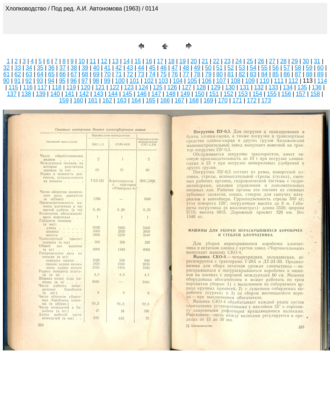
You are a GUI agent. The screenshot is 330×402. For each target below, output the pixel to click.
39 (85, 68)
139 (40, 94)
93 (40, 81)
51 (219, 68)
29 (294, 61)
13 (115, 61)
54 (253, 68)
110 (264, 81)
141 (70, 94)
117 (42, 87)
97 (84, 81)
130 (230, 87)
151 (214, 94)
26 (261, 61)
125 (158, 87)
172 (252, 100)
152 (228, 94)
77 (185, 74)
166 (165, 100)
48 (185, 68)
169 (208, 100)
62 (18, 74)
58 (298, 68)
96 (73, 81)
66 (62, 74)
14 (126, 61)
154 (257, 94)
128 (201, 87)
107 (221, 81)
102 (149, 81)
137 (12, 94)
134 (288, 87)
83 (253, 74)
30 (306, 61)
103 (163, 81)
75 (163, 74)
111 (279, 81)
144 (113, 94)
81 (231, 74)
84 (264, 74)
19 (182, 61)
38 (74, 68)
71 (118, 74)
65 (51, 74)
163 (121, 100)
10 (82, 61)
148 (171, 94)
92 (28, 81)
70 (107, 74)
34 (29, 68)
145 (127, 94)
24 (239, 61)
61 (6, 74)
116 (28, 87)
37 (62, 68)
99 (107, 81)
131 (244, 87)
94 (51, 81)
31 (317, 61)
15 (137, 61)
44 (141, 68)
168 (194, 100)
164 (136, 100)
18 (171, 61)
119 (71, 87)
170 (223, 100)
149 (185, 94)
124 (143, 87)
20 (193, 61)
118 (57, 87)
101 (134, 81)
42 (118, 68)
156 (286, 94)
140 (55, 94)
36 (51, 68)
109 (250, 81)
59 (309, 68)
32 (6, 68)
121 (100, 87)
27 (272, 61)
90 (6, 81)
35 (40, 68)
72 (129, 74)
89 (320, 74)
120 (85, 87)
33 (18, 68)
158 (315, 94)
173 (266, 100)
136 (317, 87)
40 (96, 68)
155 (272, 94)
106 (207, 81)
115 (13, 87)
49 (197, 68)
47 (175, 68)
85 (275, 74)
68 (85, 74)
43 (129, 68)
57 (286, 68)
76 (175, 74)
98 (96, 81)
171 (237, 100)
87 (298, 74)
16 (149, 61)
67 (74, 74)
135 (302, 87)
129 (216, 87)
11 (93, 61)
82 (242, 74)
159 (64, 100)
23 (227, 61)
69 (96, 74)
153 (243, 94)
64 (40, 74)
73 (141, 74)
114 (322, 81)
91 (17, 81)
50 (208, 68)
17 (160, 61)
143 (98, 94)
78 (197, 74)
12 (104, 61)
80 (219, 74)
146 (142, 94)
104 (178, 81)
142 (84, 94)
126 (172, 87)
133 (273, 87)
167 (179, 100)
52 (231, 68)
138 (26, 94)
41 (107, 68)
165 (151, 100)
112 (293, 81)
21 (205, 61)
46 (163, 68)
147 (156, 94)
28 (283, 61)
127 (187, 87)
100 (120, 81)
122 (115, 87)
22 (216, 61)
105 (192, 81)
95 (62, 81)
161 (93, 100)
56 (275, 68)
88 (309, 74)
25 (249, 61)
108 (236, 81)
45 (152, 68)
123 (129, 87)
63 (29, 74)
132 (259, 87)
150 (200, 94)
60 (320, 68)
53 (242, 68)
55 (264, 68)
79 (208, 74)
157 (301, 94)
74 (152, 74)
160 (78, 100)
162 (107, 100)
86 (286, 74)
